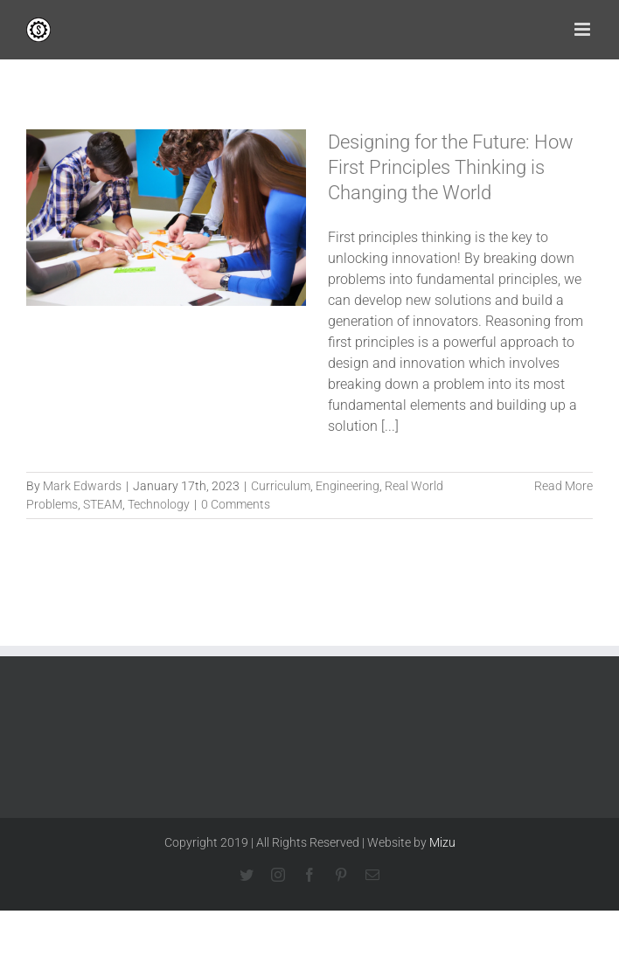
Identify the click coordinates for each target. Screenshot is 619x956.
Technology (159, 504)
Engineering (347, 486)
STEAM (102, 504)
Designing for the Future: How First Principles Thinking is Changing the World (451, 167)
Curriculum (280, 486)
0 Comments (235, 504)
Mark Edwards (82, 486)
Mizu (442, 842)
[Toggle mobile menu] (583, 29)
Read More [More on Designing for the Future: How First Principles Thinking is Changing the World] (563, 486)
